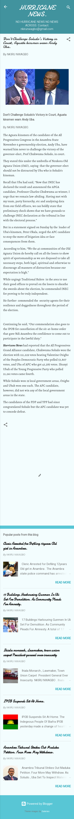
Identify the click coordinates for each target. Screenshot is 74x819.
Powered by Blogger (37, 804)
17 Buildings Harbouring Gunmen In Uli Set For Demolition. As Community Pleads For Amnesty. (32, 599)
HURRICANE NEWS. (37, 11)
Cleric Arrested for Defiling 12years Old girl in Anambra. (29, 546)
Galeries (46, 811)
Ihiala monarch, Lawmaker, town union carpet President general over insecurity (31, 653)
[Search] (68, 8)
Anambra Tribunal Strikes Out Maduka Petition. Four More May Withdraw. (31, 750)
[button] (68, 40)
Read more (63, 582)
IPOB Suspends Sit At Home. (23, 701)
